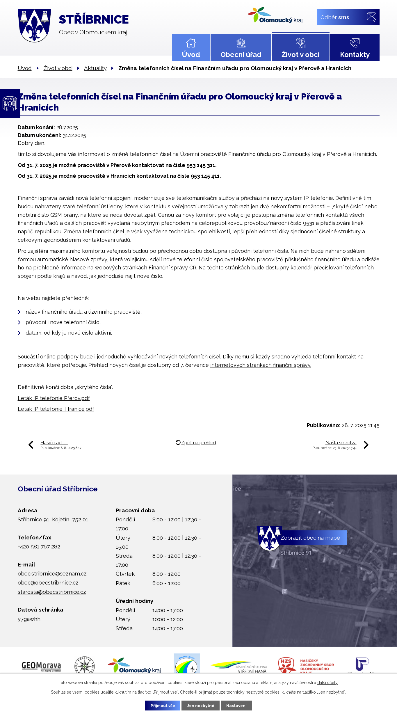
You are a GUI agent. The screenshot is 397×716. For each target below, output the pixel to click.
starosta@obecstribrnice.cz (52, 592)
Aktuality (95, 68)
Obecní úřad (240, 54)
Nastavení (239, 705)
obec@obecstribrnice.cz (48, 582)
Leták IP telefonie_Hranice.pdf (56, 409)
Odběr (334, 17)
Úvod (191, 54)
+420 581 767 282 (39, 546)
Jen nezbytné (200, 705)
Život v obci (301, 54)
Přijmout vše (160, 705)
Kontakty (355, 54)
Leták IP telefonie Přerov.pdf (54, 398)
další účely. (327, 682)
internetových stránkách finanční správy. (260, 365)
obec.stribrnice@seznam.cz (52, 573)
